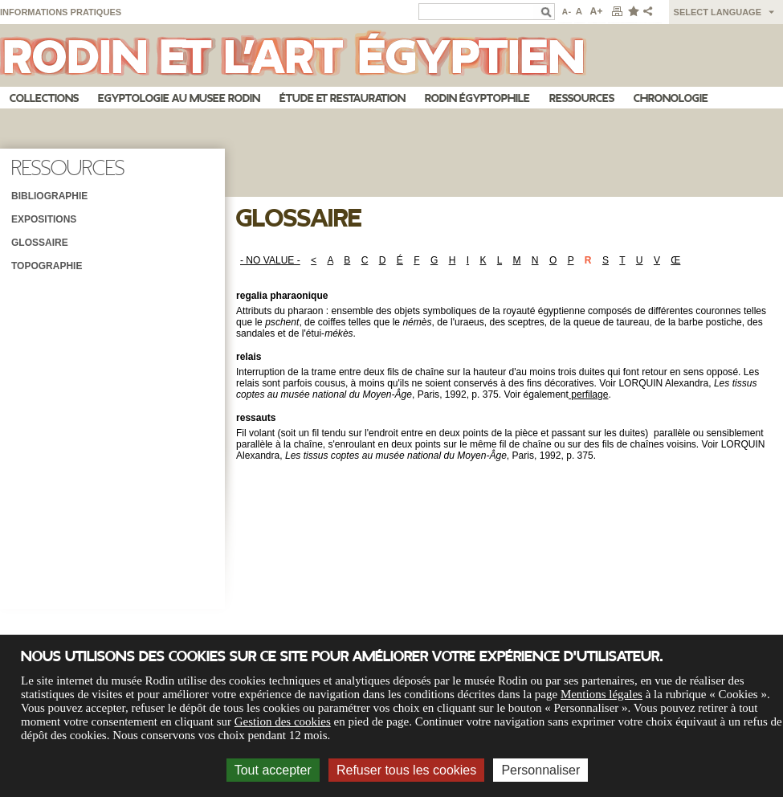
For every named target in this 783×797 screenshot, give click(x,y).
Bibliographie (49, 196)
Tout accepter (273, 770)
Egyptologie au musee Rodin (179, 98)
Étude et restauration (342, 98)
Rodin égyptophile (477, 98)
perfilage (589, 394)
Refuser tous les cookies (406, 770)
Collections (44, 98)
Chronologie (671, 98)
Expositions (43, 219)
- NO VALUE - (270, 260)
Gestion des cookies (282, 721)
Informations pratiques (60, 12)
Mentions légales (601, 694)
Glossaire (39, 242)
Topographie (46, 266)
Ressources (581, 98)
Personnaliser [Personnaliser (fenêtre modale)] (540, 770)
